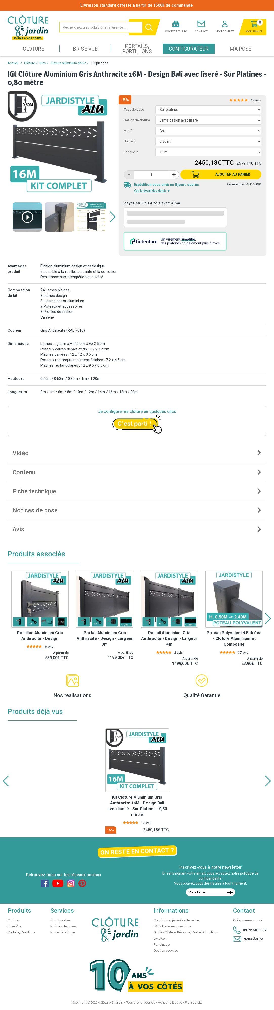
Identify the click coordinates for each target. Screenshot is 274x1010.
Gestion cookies (166, 950)
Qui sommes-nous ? (247, 920)
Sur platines (99, 63)
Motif (128, 131)
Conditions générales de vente (176, 920)
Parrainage (162, 944)
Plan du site (193, 1002)
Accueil (13, 63)
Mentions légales (170, 1002)
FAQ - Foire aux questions (172, 926)
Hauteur (129, 141)
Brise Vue (85, 49)
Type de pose (134, 109)
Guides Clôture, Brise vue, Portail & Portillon (186, 932)
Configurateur (189, 49)
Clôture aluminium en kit (68, 63)
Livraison (160, 938)
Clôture (33, 49)
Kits (43, 63)
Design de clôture (137, 120)
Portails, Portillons (137, 48)
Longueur (131, 152)
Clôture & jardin (111, 1002)
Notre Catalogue (62, 932)
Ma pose (240, 49)
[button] (112, 217)
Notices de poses (63, 926)
